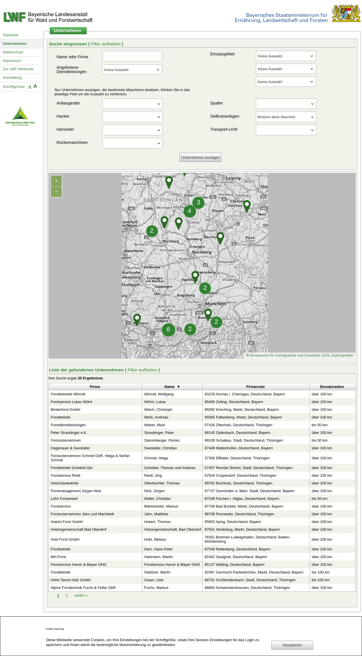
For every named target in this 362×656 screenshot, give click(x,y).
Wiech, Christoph (158, 409)
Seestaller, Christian (160, 448)
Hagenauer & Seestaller (70, 448)
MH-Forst (58, 557)
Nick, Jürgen (154, 491)
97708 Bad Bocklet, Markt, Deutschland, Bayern (244, 506)
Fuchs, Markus (156, 587)
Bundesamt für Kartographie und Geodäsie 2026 (289, 355)
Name (170, 387)
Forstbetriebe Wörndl (68, 394)
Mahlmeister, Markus (161, 506)
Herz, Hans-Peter (158, 549)
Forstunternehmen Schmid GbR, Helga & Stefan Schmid (90, 458)
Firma (95, 387)
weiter (80, 595)
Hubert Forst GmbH (67, 522)
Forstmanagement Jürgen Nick (76, 491)
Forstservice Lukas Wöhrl (71, 402)
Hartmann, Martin (158, 557)
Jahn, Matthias (156, 514)
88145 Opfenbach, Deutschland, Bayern (237, 432)
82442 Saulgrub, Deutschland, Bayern (236, 557)
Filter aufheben (106, 43)
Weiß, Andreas (156, 417)
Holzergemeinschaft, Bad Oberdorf (172, 529)
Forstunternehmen (66, 440)
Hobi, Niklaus (155, 539)
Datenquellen (342, 355)
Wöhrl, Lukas (155, 402)
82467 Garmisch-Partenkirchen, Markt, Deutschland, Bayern (254, 572)
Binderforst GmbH (65, 409)
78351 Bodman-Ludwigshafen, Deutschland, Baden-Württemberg (247, 539)
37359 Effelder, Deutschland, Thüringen (237, 458)
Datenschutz (13, 52)
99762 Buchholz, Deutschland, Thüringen (238, 483)
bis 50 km (319, 425)
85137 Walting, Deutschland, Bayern (234, 564)
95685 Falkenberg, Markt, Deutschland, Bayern (243, 417)
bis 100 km (321, 572)
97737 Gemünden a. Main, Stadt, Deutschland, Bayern (249, 491)
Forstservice (61, 506)
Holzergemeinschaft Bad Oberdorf (79, 529)
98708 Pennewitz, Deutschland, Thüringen (239, 514)
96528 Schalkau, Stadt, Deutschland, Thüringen (244, 440)
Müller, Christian (157, 498)
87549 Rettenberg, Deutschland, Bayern (237, 549)
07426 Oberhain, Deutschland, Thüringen (238, 425)
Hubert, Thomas (157, 522)
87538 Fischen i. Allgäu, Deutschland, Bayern (242, 498)
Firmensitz (255, 387)
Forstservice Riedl (65, 475)
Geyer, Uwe (154, 580)
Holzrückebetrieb (64, 483)
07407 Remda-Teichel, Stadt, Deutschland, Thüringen (248, 468)
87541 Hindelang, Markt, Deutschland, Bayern (242, 529)
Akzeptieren (292, 645)
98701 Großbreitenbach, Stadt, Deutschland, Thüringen (250, 580)
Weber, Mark (154, 425)
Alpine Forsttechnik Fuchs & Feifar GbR (83, 587)
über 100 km (322, 394)
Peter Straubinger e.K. (69, 432)
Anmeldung (12, 77)
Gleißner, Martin (157, 572)
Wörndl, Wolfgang (159, 394)
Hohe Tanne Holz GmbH (71, 580)
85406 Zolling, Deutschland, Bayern (234, 402)
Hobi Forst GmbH (65, 539)
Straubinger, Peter (159, 432)
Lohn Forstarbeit (64, 498)
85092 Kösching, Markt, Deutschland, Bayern (242, 409)
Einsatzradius (332, 387)
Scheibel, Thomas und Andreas (170, 468)
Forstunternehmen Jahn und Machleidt (82, 514)
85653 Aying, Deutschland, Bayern (233, 522)
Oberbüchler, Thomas (162, 483)
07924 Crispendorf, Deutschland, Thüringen (240, 475)
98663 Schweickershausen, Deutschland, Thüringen (247, 587)
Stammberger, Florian (162, 440)
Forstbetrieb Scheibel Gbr (72, 468)
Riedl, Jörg (153, 475)
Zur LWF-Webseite (18, 69)
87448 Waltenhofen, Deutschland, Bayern (239, 448)
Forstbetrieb (60, 417)
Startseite (11, 35)
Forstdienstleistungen (68, 425)
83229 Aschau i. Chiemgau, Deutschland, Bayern (245, 394)
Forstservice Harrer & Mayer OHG (79, 564)
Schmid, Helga (156, 458)
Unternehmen (15, 43)
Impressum (12, 61)
